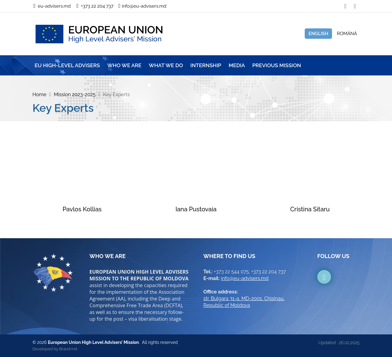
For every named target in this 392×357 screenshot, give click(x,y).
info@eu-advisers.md (245, 278)
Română (347, 33)
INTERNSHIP (205, 65)
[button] (355, 4)
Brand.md (68, 349)
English (318, 33)
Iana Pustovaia (196, 209)
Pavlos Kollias (82, 209)
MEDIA (236, 65)
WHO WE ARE (124, 65)
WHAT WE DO (166, 65)
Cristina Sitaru (310, 209)
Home (39, 94)
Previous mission (276, 65)
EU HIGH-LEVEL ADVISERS (67, 65)
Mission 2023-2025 (75, 94)
